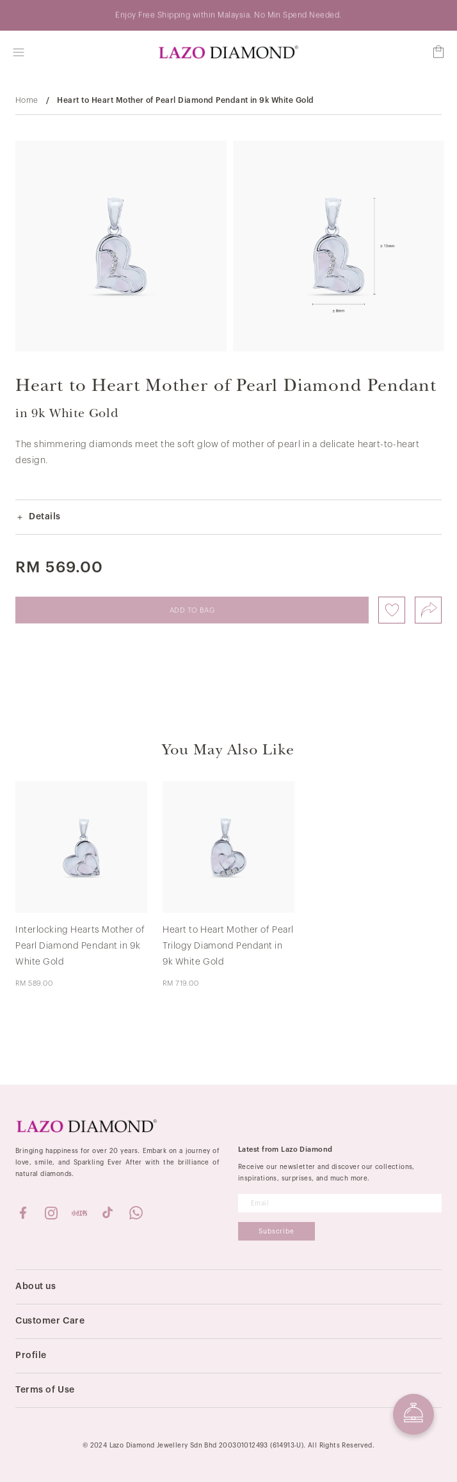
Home (26, 101)
